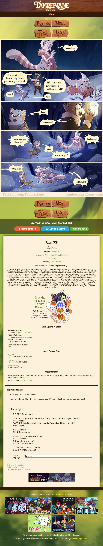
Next (60, 23)
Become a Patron (27, 229)
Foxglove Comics (60, 494)
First (43, 33)
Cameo (54, 259)
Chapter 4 (55, 252)
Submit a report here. (79, 539)
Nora (66, 255)
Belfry (47, 255)
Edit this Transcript (15, 465)
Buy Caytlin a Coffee (55, 229)
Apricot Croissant (23, 332)
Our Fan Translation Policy (18, 469)
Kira (61, 255)
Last (60, 33)
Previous (43, 23)
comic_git (48, 535)
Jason (57, 255)
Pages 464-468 (13, 365)
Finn (52, 255)
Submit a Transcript (15, 467)
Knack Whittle (56, 262)
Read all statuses (26, 380)
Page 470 (11, 355)
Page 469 (11, 360)
